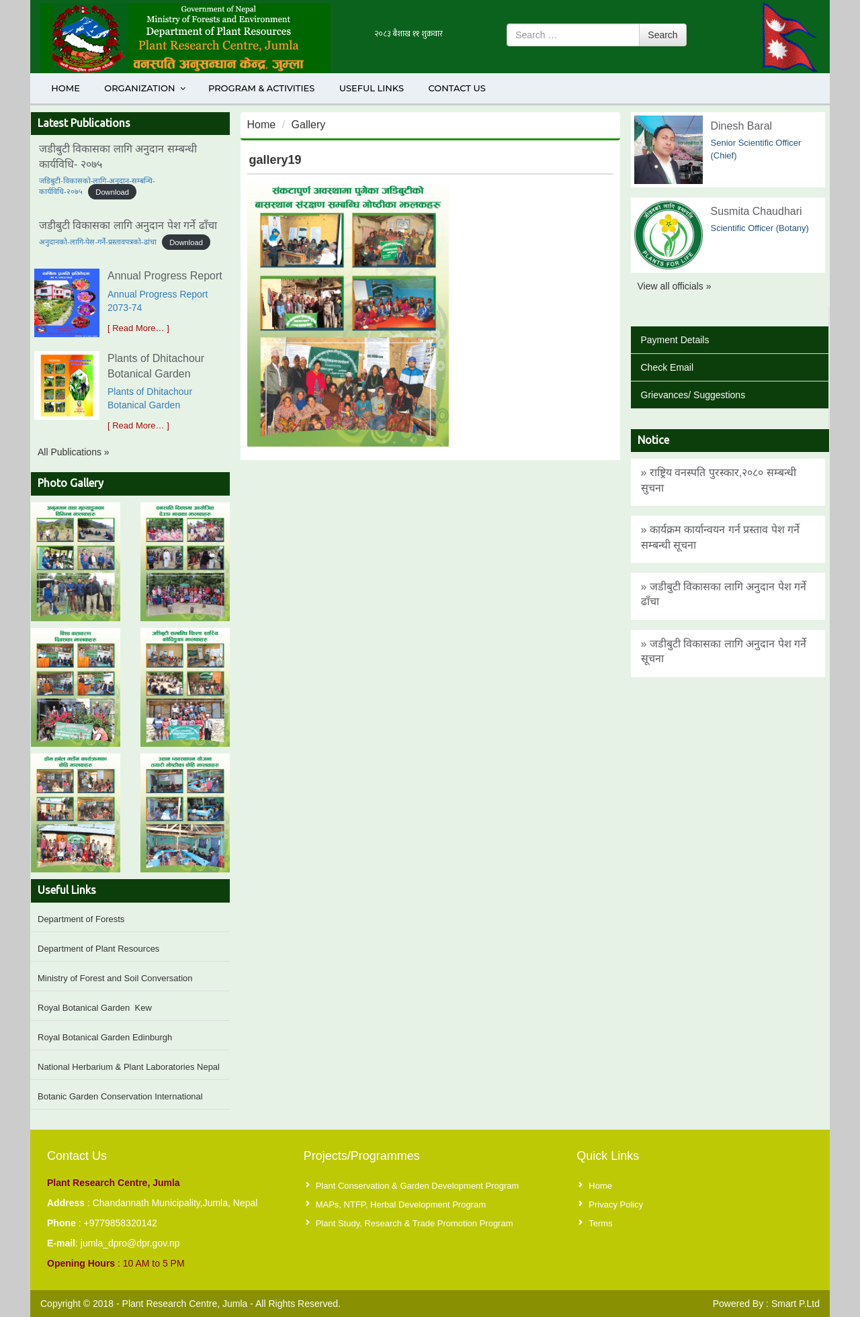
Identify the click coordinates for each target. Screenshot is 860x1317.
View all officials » (675, 286)
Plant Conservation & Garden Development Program (417, 1186)
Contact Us (456, 88)
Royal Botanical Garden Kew (95, 1008)
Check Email (667, 367)
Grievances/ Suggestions (693, 395)
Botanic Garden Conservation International (120, 1096)
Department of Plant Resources (98, 949)
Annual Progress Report (165, 275)
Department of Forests (81, 919)
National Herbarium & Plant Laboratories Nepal (129, 1067)
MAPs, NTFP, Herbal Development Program (401, 1204)
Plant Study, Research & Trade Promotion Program (414, 1223)
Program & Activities (261, 88)
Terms (600, 1223)
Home (65, 88)
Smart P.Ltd (795, 1303)
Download (112, 191)
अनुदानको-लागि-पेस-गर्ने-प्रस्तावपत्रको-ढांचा (98, 242)
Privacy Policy (616, 1204)
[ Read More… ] (138, 328)
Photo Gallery (70, 483)
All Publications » (74, 452)
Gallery (309, 124)
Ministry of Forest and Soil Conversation (115, 978)
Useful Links (371, 88)
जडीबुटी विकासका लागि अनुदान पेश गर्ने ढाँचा (128, 225)
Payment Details (675, 339)
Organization (145, 88)
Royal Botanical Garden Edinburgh (105, 1037)
